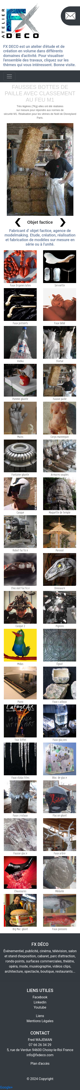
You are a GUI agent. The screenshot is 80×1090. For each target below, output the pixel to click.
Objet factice (40, 222)
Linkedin (40, 1002)
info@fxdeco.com (40, 1055)
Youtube (40, 1007)
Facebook (40, 997)
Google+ (6, 1087)
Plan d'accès (40, 1064)
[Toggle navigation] (9, 76)
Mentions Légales (39, 1021)
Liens (40, 1016)
